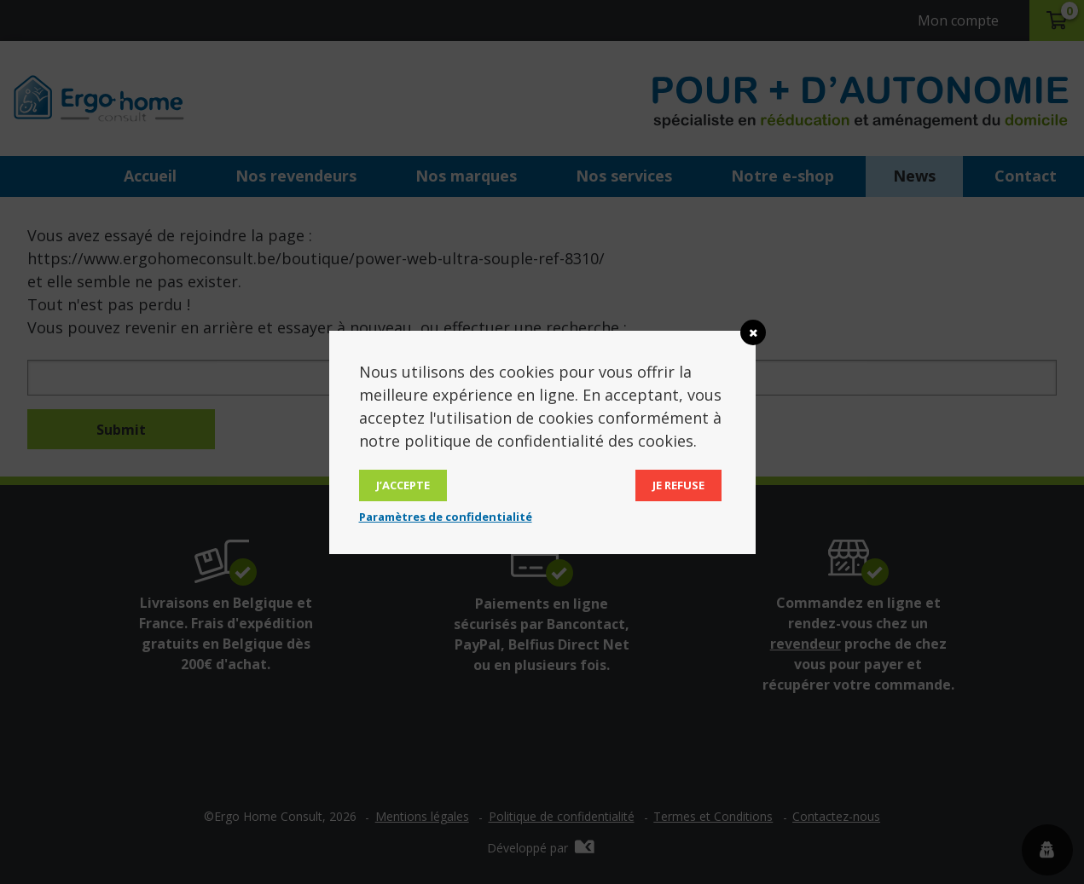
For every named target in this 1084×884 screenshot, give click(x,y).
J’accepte (403, 485)
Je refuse (678, 485)
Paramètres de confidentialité (445, 516)
